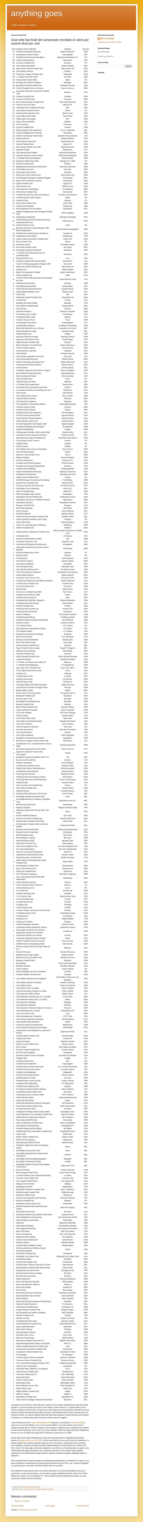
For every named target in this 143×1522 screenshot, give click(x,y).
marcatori (38, 1489)
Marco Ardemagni (107, 39)
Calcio (21, 1489)
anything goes (36, 13)
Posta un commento (21, 1501)
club (25, 1489)
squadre (50, 1489)
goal (32, 1489)
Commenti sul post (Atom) (27, 1510)
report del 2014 (77, 1423)
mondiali (44, 1489)
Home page (50, 1506)
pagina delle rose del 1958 (31, 1440)
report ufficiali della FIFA (41, 1423)
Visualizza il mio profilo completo (109, 42)
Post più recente (18, 1506)
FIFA (28, 1489)
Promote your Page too (105, 56)
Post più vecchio (83, 1506)
